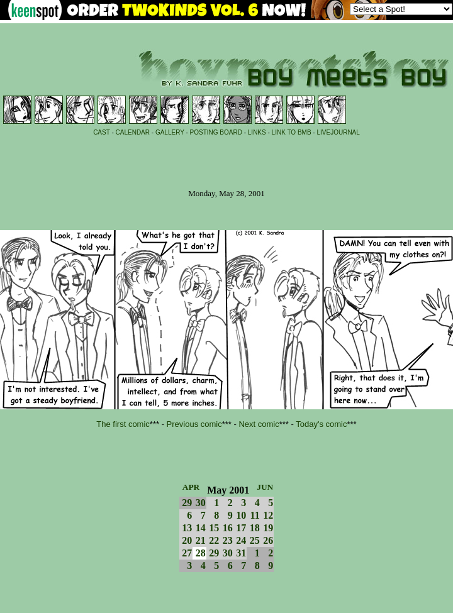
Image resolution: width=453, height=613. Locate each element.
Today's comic (321, 424)
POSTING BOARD (216, 132)
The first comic (123, 424)
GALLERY (169, 132)
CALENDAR (133, 132)
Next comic (258, 424)
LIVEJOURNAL (337, 132)
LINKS (257, 132)
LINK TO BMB (291, 132)
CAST (101, 132)
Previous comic (194, 424)
